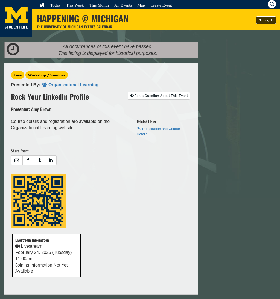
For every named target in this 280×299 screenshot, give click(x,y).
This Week (75, 5)
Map (141, 5)
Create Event (161, 5)
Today (55, 5)
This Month (99, 5)
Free (18, 75)
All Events (123, 5)
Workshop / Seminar (46, 75)
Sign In (266, 20)
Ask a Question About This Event (159, 95)
